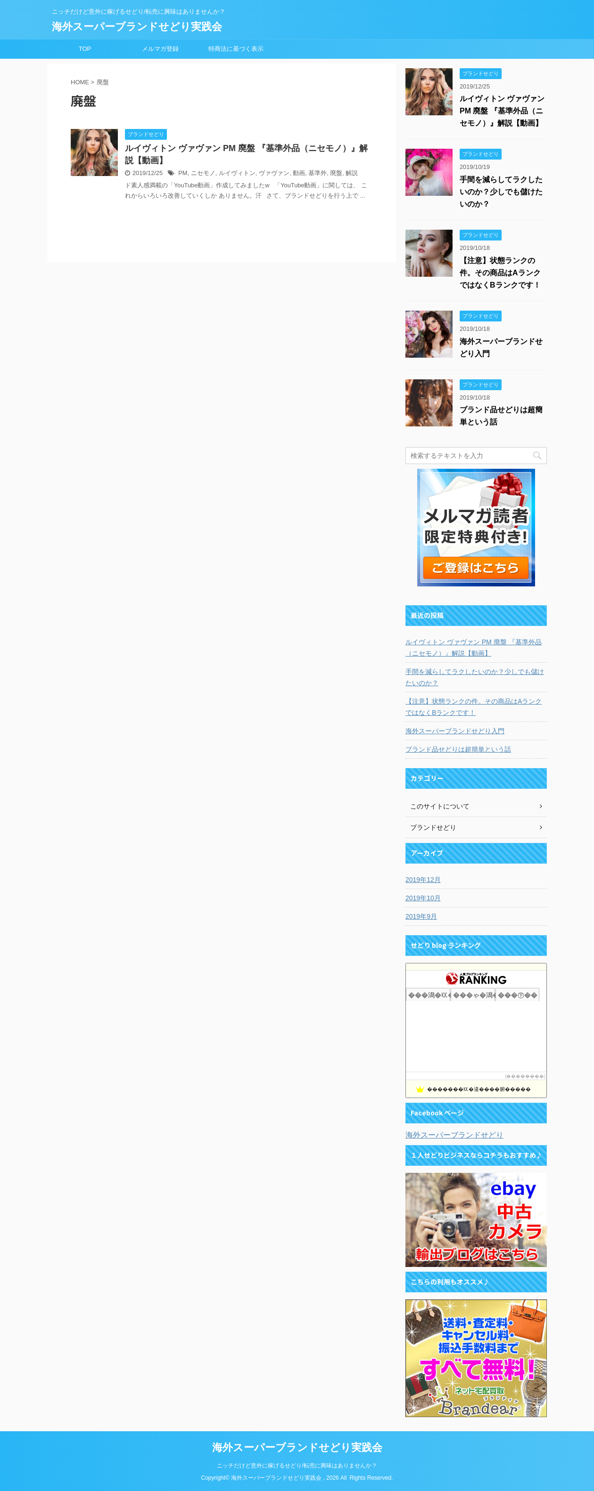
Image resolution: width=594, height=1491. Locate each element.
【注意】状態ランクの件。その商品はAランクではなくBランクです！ (500, 273)
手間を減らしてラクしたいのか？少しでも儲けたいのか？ (501, 192)
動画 (299, 172)
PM (182, 172)
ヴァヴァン (274, 172)
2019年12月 (423, 879)
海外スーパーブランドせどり (454, 1135)
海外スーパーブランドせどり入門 (454, 731)
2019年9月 (421, 916)
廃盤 (336, 172)
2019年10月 (423, 898)
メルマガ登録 (160, 48)
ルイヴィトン (237, 172)
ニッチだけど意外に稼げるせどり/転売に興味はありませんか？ (297, 1465)
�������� (525, 1076)
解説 (352, 172)
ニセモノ (203, 172)
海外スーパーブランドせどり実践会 (137, 26)
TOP (85, 48)
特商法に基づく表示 (236, 48)
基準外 (317, 172)
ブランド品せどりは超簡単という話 (458, 749)
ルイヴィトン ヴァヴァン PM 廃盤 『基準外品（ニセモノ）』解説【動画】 (502, 111)
